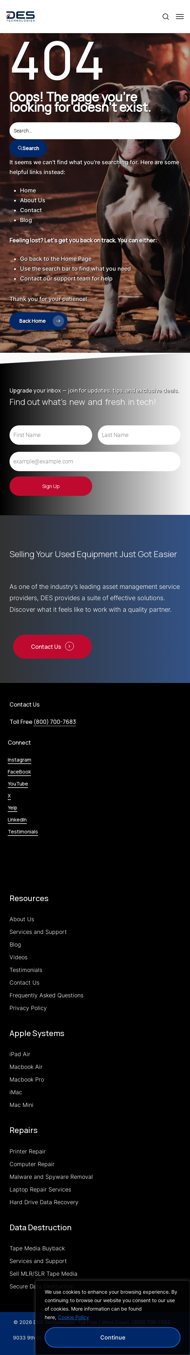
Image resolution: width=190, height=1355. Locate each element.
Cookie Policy (73, 1317)
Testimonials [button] (23, 831)
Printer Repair (28, 1151)
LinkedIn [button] (17, 819)
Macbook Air (26, 1066)
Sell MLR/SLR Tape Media (43, 1273)
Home (28, 190)
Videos (18, 957)
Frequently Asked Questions (46, 995)
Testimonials (26, 969)
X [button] (9, 795)
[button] (180, 16)
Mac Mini (21, 1104)
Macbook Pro (27, 1079)
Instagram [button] (19, 759)
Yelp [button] (12, 807)
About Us (32, 200)
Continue (112, 1337)
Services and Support (38, 931)
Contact (31, 210)
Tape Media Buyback (37, 1248)
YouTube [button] (18, 783)
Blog (26, 219)
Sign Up (51, 486)
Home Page (76, 258)
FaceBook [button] (19, 771)
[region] (112, 1317)
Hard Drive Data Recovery (44, 1202)
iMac (16, 1092)
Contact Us (24, 982)
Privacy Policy (28, 1007)
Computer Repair (32, 1164)
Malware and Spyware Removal (51, 1176)
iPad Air (20, 1054)
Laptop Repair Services (40, 1189)
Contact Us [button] (46, 647)
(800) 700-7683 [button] (54, 722)
